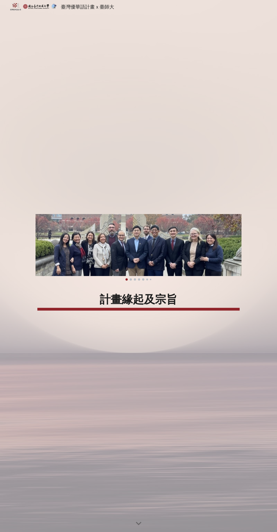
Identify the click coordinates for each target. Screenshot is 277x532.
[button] (138, 523)
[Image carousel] (138, 247)
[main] (138, 299)
